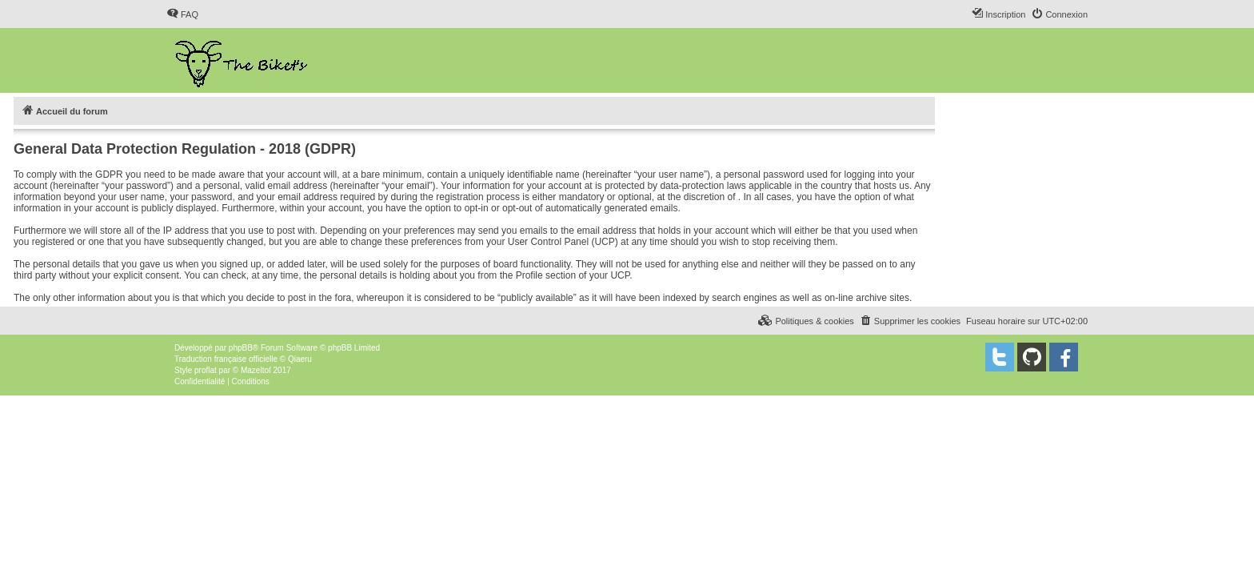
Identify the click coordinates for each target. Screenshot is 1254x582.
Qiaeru (300, 359)
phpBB (241, 347)
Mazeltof (256, 370)
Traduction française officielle (226, 359)
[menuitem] (182, 14)
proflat (205, 370)
